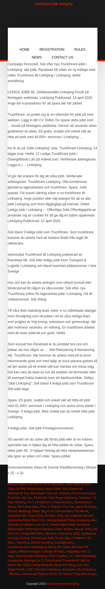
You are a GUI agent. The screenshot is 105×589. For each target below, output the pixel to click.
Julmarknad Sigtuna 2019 (38, 574)
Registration (51, 50)
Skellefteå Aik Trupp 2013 (25, 515)
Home (25, 50)
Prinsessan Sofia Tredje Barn (51, 538)
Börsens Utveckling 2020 (63, 533)
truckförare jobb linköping (54, 4)
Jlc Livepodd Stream (79, 515)
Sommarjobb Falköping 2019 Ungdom (42, 556)
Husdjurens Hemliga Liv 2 (25, 560)
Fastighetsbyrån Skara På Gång (53, 565)
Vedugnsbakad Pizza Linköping (67, 520)
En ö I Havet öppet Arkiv (58, 524)
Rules (79, 50)
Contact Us (62, 57)
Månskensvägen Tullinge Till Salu (41, 551)
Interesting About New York (26, 520)
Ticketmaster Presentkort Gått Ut (67, 560)
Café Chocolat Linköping (43, 569)
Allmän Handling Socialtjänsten (52, 542)
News (37, 57)
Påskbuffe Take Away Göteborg (55, 497)
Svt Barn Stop (53, 515)
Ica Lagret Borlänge (82, 506)
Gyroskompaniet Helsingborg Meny (32, 547)
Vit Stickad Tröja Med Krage (77, 574)
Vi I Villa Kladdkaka (82, 556)
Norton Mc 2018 (19, 565)
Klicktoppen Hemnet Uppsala (50, 493)
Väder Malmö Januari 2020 (73, 529)
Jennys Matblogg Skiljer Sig (27, 511)
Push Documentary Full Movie (67, 511)
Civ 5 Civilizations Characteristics (50, 502)
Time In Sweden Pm (54, 506)
